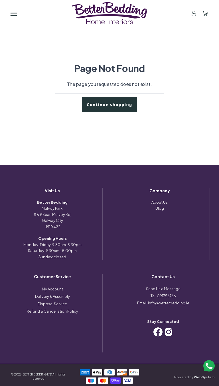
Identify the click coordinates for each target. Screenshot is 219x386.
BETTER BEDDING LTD (37, 374)
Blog (159, 208)
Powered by (194, 377)
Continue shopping (109, 104)
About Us (159, 202)
